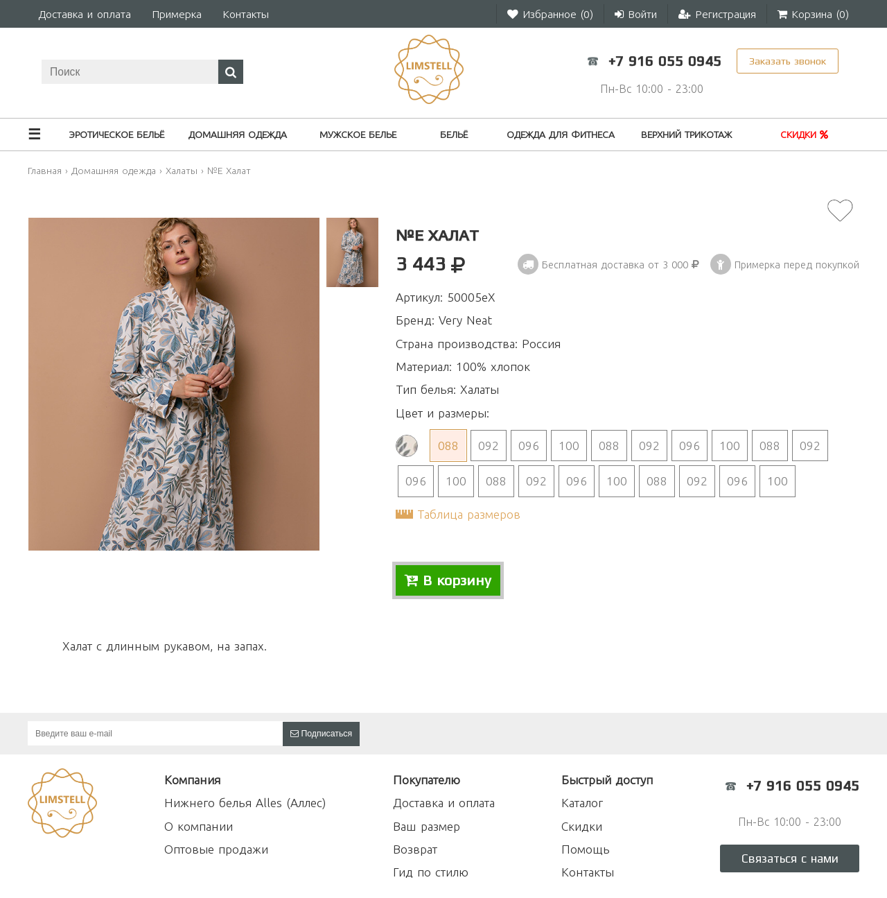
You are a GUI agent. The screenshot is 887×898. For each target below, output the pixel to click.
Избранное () (550, 14)
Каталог (582, 802)
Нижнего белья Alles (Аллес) (245, 802)
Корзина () (813, 14)
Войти (636, 14)
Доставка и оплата (84, 14)
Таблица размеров (468, 514)
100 (569, 445)
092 (488, 445)
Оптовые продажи (216, 849)
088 (448, 445)
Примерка (177, 14)
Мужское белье (357, 134)
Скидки (804, 134)
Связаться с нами (789, 858)
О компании (198, 826)
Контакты (245, 14)
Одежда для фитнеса (561, 134)
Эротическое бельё (116, 134)
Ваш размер (426, 826)
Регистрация (717, 14)
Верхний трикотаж (686, 134)
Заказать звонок (787, 61)
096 (528, 445)
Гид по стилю (430, 872)
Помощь (585, 849)
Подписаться (321, 734)
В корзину (448, 580)
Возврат (415, 849)
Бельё (454, 134)
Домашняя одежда (237, 134)
